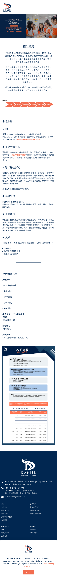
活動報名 (4, 536)
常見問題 (4, 520)
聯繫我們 (33, 529)
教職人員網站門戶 (36, 514)
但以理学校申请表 (18, 155)
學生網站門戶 (34, 510)
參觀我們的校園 (6, 517)
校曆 (2, 529)
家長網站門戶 (34, 507)
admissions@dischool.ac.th (17, 497)
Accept (29, 572)
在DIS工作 (33, 533)
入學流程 (4, 507)
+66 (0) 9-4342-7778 (14, 488)
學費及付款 (5, 510)
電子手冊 (4, 514)
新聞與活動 (5, 533)
